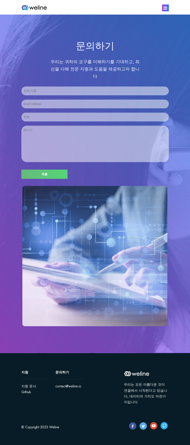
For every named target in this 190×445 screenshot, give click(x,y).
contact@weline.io (68, 386)
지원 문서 (28, 386)
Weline (54, 427)
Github (26, 392)
